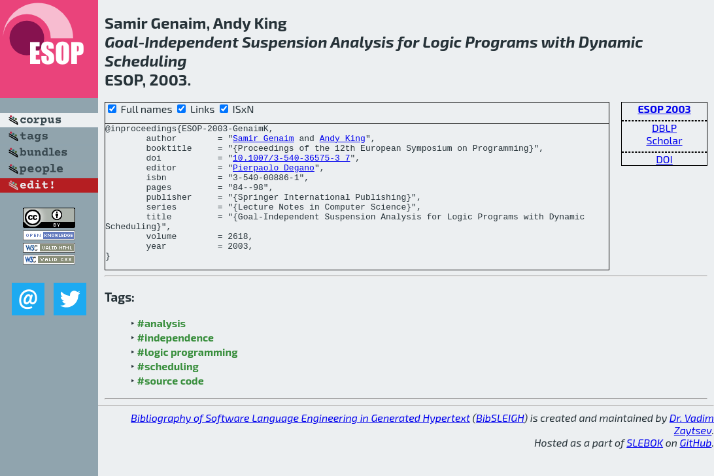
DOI (664, 159)
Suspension (285, 41)
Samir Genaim (263, 142)
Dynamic (611, 41)
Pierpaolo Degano (273, 177)
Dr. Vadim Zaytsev (692, 451)
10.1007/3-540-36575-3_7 (291, 165)
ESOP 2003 (664, 109)
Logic (442, 41)
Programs (501, 41)
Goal (121, 41)
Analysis (362, 41)
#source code (170, 408)
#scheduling (168, 393)
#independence (175, 364)
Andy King (343, 142)
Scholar (664, 140)
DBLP (664, 127)
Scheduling (146, 60)
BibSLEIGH (500, 445)
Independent (191, 41)
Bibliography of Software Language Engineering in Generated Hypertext (300, 445)
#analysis (161, 350)
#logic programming (187, 379)
